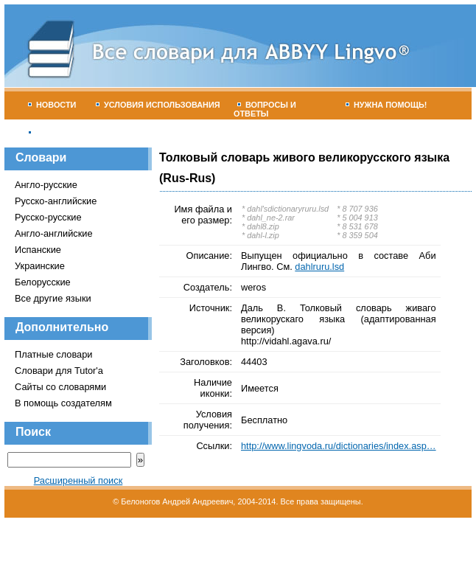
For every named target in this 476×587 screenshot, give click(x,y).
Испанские (38, 249)
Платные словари (53, 354)
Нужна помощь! (386, 104)
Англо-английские (54, 233)
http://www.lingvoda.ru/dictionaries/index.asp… (338, 445)
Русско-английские (56, 200)
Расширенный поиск (78, 480)
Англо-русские (46, 184)
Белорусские (43, 282)
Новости (52, 104)
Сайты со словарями (60, 386)
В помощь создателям (63, 403)
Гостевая (54, 132)
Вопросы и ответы (265, 109)
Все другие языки (53, 298)
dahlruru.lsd (319, 266)
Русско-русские (48, 217)
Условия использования (158, 104)
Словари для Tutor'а (59, 370)
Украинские (40, 265)
